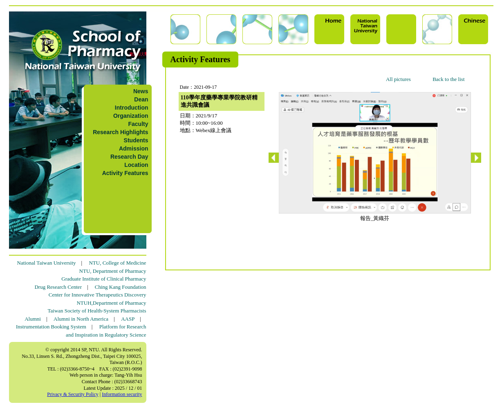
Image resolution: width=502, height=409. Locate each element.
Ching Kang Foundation (120, 287)
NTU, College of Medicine (117, 263)
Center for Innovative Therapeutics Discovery (97, 295)
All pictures (398, 79)
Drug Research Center (58, 287)
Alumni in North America (81, 319)
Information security (122, 394)
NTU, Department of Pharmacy (112, 271)
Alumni (33, 319)
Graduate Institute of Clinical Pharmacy (103, 279)
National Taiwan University (46, 263)
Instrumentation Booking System (51, 327)
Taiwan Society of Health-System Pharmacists (97, 311)
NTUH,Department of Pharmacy (111, 303)
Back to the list (448, 79)
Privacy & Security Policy (73, 394)
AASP (127, 319)
